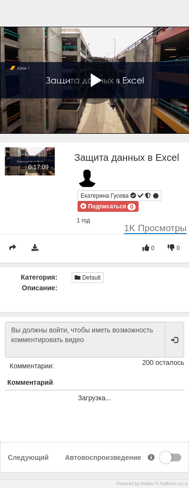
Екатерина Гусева (119, 195)
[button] (108, 206)
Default (87, 277)
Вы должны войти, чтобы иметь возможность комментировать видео (85, 340)
